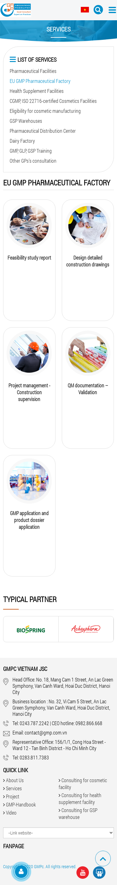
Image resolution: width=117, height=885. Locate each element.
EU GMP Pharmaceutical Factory (40, 81)
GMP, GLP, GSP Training (31, 150)
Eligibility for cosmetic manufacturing (45, 111)
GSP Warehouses (26, 120)
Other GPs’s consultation (33, 160)
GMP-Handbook (21, 804)
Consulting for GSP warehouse (78, 813)
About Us (15, 780)
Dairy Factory (22, 140)
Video (11, 812)
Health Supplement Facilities (37, 91)
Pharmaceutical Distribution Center (43, 130)
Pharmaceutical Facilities (33, 71)
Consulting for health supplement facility (80, 798)
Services (14, 788)
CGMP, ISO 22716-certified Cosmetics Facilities (53, 101)
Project (12, 796)
